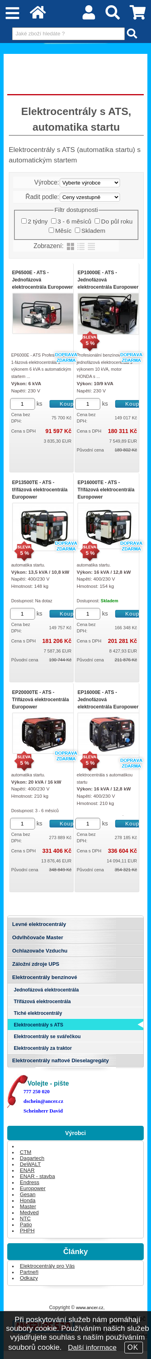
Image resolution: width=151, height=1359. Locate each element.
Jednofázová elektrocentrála (46, 990)
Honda (27, 1200)
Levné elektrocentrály (39, 924)
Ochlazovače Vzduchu (39, 951)
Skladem (93, 230)
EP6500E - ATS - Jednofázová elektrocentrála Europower (42, 280)
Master (28, 1206)
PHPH (27, 1231)
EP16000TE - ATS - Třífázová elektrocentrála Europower (105, 490)
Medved (29, 1212)
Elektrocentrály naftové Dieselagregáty (60, 1060)
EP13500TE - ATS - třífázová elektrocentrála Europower (40, 490)
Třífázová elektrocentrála (42, 1001)
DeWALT (30, 1164)
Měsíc (63, 230)
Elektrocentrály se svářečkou (47, 1036)
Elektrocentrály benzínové (44, 977)
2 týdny (38, 221)
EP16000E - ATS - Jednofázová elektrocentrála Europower (107, 700)
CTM (25, 1152)
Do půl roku (116, 221)
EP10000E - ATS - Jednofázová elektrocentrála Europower (107, 280)
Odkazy (29, 1278)
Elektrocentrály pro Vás (47, 1266)
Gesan (27, 1194)
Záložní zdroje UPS (35, 964)
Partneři (29, 1272)
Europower (33, 1188)
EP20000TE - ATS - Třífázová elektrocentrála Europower (40, 700)
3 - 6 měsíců (74, 221)
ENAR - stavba (37, 1176)
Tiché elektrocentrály (38, 1013)
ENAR (27, 1170)
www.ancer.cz (89, 1307)
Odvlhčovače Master (37, 937)
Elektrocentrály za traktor (43, 1048)
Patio (26, 1224)
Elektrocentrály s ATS (38, 1025)
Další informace (92, 1347)
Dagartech (32, 1158)
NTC (25, 1218)
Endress (29, 1182)
